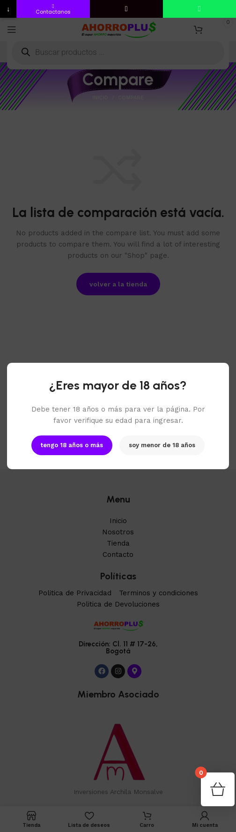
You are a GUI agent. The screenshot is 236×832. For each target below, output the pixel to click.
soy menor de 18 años (162, 445)
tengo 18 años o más (72, 445)
